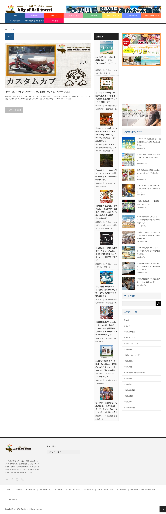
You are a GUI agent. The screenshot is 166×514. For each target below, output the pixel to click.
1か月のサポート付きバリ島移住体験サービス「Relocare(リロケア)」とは (106, 61)
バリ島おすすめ (73, 15)
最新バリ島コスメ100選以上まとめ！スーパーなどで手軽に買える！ (148, 173)
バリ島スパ (128, 349)
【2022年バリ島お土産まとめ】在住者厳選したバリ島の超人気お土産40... (149, 142)
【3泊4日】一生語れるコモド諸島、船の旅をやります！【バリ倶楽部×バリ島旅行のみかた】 (106, 291)
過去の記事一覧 (104, 73)
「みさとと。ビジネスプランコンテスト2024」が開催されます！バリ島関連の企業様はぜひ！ (106, 175)
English (126, 320)
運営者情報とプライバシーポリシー (34, 21)
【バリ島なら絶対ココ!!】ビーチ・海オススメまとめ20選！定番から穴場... (148, 251)
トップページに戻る (14, 110)
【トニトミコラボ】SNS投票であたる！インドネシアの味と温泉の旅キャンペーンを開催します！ (106, 97)
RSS (22, 479)
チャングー (108, 144)
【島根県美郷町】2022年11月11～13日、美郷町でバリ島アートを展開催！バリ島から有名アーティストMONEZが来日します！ (106, 328)
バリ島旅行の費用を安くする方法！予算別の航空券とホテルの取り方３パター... (148, 220)
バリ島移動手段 (129, 390)
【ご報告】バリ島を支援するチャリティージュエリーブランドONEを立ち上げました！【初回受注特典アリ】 (106, 254)
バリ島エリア (54, 15)
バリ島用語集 (15, 21)
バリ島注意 (128, 384)
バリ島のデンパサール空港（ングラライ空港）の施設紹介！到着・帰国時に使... (148, 235)
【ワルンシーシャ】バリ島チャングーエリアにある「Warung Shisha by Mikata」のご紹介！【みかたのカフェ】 (106, 134)
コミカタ (127, 326)
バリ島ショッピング (112, 15)
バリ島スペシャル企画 (151, 15)
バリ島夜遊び (128, 361)
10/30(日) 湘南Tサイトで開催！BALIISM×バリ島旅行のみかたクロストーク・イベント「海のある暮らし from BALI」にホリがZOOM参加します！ (106, 369)
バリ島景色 (54, 21)
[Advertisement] (141, 84)
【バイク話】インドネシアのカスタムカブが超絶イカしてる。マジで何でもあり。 (38, 92)
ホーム (15, 15)
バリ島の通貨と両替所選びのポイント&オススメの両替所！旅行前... (148, 158)
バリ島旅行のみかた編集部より (135, 373)
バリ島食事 (93, 15)
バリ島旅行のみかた (21, 509)
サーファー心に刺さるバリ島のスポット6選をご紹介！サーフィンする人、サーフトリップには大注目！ (106, 407)
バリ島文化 (128, 367)
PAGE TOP (163, 509)
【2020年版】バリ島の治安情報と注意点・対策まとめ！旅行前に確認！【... (149, 189)
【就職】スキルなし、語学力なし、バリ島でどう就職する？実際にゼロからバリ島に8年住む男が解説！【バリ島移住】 (106, 212)
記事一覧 (34, 15)
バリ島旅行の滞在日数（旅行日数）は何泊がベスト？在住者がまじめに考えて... (148, 266)
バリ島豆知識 (132, 15)
